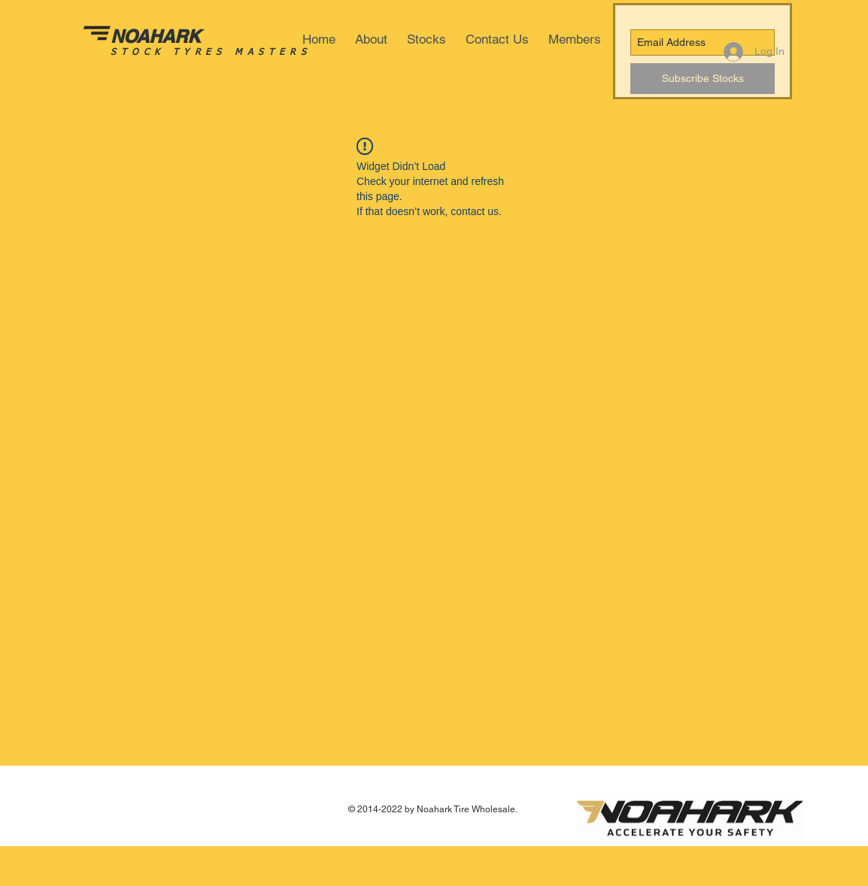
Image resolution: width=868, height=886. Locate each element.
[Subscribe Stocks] (702, 78)
